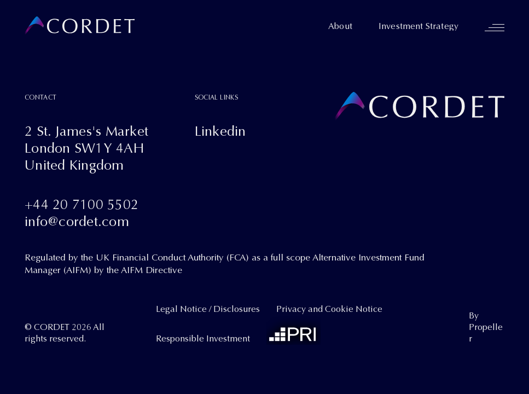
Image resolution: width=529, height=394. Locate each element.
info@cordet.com (77, 221)
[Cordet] (80, 26)
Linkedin (220, 131)
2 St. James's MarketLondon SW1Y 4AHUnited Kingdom (86, 148)
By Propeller (486, 327)
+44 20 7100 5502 (81, 204)
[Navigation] (494, 27)
